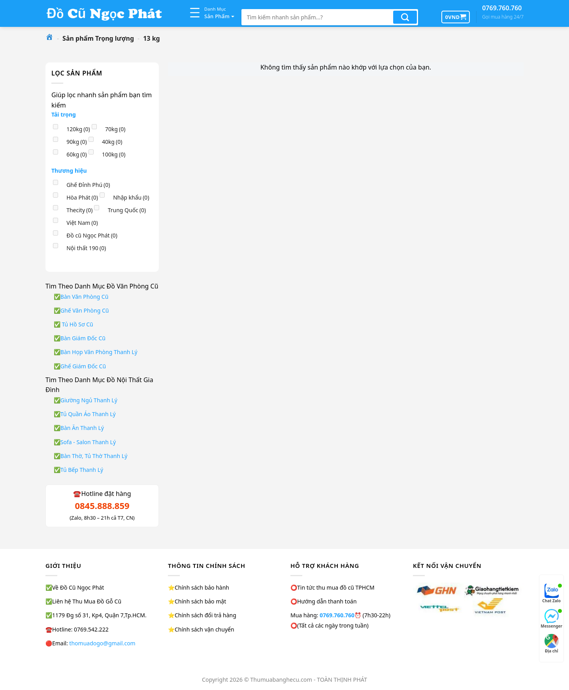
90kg (76, 141)
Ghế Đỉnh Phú (88, 185)
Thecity (79, 210)
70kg (115, 129)
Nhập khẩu (131, 197)
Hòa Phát (82, 197)
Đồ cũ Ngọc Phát (91, 235)
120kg (78, 129)
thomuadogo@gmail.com (102, 643)
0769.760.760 (503, 12)
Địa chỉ (552, 644)
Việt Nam (82, 222)
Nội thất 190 (86, 248)
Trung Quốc (127, 210)
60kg (76, 154)
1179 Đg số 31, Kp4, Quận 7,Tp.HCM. (99, 615)
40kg (112, 141)
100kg (114, 154)
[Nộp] (405, 17)
